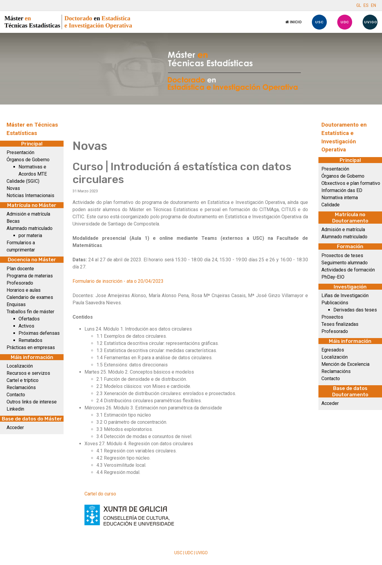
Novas (13, 188)
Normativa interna (339, 197)
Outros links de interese (32, 402)
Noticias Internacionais (30, 195)
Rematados (30, 340)
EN (373, 5)
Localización (20, 366)
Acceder (15, 427)
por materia (30, 235)
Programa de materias (30, 276)
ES (366, 5)
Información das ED (341, 190)
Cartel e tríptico (22, 380)
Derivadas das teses (355, 310)
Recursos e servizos (28, 373)
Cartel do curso (100, 494)
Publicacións (334, 302)
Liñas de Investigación (345, 295)
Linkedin (15, 409)
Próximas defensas (39, 333)
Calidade (330, 205)
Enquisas (16, 304)
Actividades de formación (348, 270)
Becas (13, 221)
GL (358, 5)
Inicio (293, 22)
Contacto (16, 394)
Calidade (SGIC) (23, 181)
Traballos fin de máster (30, 311)
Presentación (20, 152)
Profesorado (20, 283)
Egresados (332, 350)
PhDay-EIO (332, 277)
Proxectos (332, 317)
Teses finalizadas (339, 324)
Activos (26, 326)
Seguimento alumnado (344, 262)
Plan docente (20, 268)
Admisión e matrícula (28, 214)
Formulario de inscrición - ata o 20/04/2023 (118, 281)
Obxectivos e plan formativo (350, 183)
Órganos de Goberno (28, 159)
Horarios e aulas (24, 290)
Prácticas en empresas (31, 347)
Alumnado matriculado (30, 228)
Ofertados (29, 319)
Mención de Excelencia (345, 364)
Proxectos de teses (342, 255)
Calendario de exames (30, 297)
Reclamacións (21, 387)
